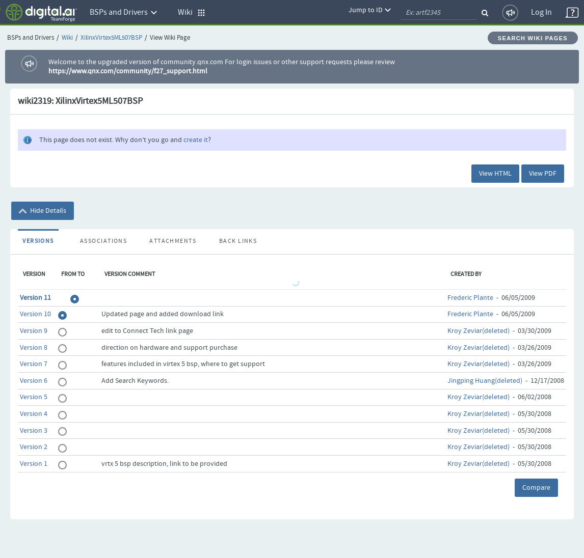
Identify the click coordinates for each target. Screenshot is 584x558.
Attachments (172, 241)
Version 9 (33, 331)
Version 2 (33, 447)
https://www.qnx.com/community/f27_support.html (127, 71)
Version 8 (33, 347)
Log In (541, 12)
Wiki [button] (191, 12)
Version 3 (33, 430)
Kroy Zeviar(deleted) (478, 331)
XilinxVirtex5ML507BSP (111, 38)
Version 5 (33, 397)
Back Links (238, 241)
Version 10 (35, 314)
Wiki (67, 38)
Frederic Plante (470, 297)
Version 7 (33, 364)
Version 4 (33, 413)
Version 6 (33, 380)
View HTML (495, 173)
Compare (536, 487)
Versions (38, 241)
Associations (103, 241)
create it (195, 140)
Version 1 (33, 463)
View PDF (542, 173)
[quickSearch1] (439, 13)
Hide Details (42, 210)
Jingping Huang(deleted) (484, 380)
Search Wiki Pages (533, 38)
